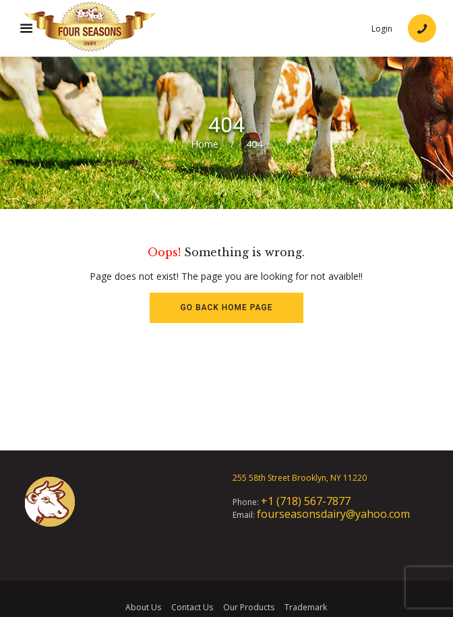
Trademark (305, 607)
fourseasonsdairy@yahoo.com (333, 513)
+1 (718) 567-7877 (306, 501)
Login (381, 29)
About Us (143, 607)
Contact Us (192, 607)
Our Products (248, 607)
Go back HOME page (227, 307)
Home (204, 144)
